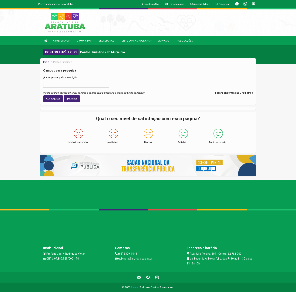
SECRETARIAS (107, 40)
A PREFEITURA (62, 40)
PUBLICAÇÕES (186, 40)
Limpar (72, 98)
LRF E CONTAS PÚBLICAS (137, 40)
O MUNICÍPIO (85, 40)
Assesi (135, 287)
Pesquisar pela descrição (60, 77)
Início (46, 62)
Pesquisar (53, 98)
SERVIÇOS (164, 40)
